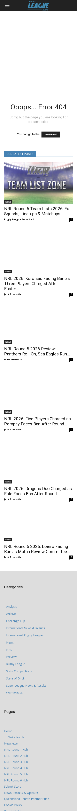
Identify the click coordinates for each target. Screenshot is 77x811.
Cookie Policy (13, 762)
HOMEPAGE (51, 134)
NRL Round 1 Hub (16, 707)
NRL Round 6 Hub (16, 737)
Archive (11, 571)
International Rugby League (24, 592)
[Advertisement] (38, 51)
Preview (11, 614)
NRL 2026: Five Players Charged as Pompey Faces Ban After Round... (37, 390)
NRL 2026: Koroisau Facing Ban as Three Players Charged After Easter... (37, 271)
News (8, 201)
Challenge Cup (15, 578)
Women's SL (14, 650)
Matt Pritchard (13, 340)
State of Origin (15, 635)
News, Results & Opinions (21, 750)
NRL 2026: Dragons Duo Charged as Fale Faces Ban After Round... (38, 448)
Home (8, 688)
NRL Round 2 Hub (16, 713)
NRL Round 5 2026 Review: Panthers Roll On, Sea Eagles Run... (37, 332)
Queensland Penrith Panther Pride (26, 756)
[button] (7, 5)
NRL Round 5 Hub (16, 731)
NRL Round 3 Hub (16, 719)
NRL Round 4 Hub (16, 725)
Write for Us (16, 694)
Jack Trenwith (12, 282)
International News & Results (25, 585)
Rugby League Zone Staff (19, 219)
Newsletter (11, 700)
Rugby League (15, 621)
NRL (9, 607)
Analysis (11, 564)
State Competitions (19, 628)
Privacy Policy (13, 768)
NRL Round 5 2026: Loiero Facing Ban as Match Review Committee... (37, 506)
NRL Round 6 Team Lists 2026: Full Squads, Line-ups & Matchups (38, 211)
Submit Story (12, 744)
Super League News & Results (26, 643)
